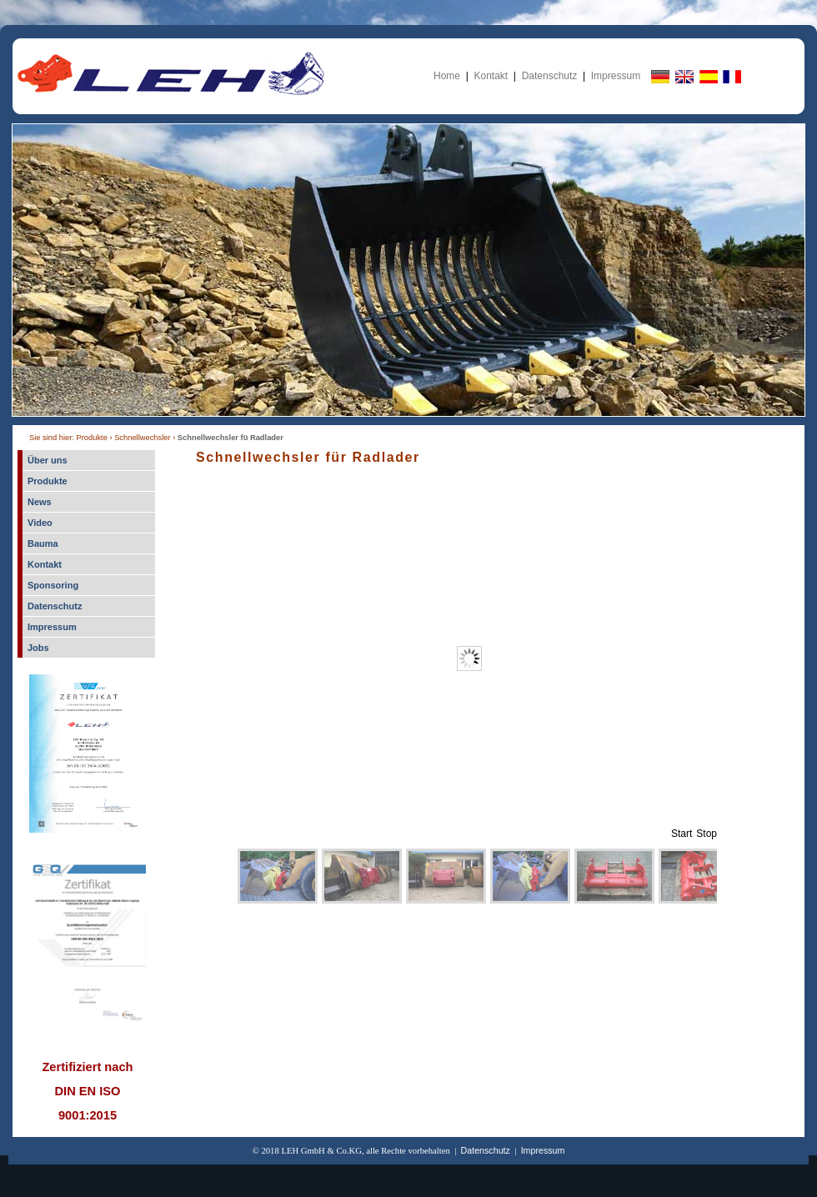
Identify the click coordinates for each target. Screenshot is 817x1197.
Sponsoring (53, 585)
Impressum (615, 76)
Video (40, 523)
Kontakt (491, 76)
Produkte (48, 481)
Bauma (43, 543)
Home (447, 76)
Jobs (38, 648)
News (40, 502)
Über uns (48, 460)
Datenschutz (550, 76)
